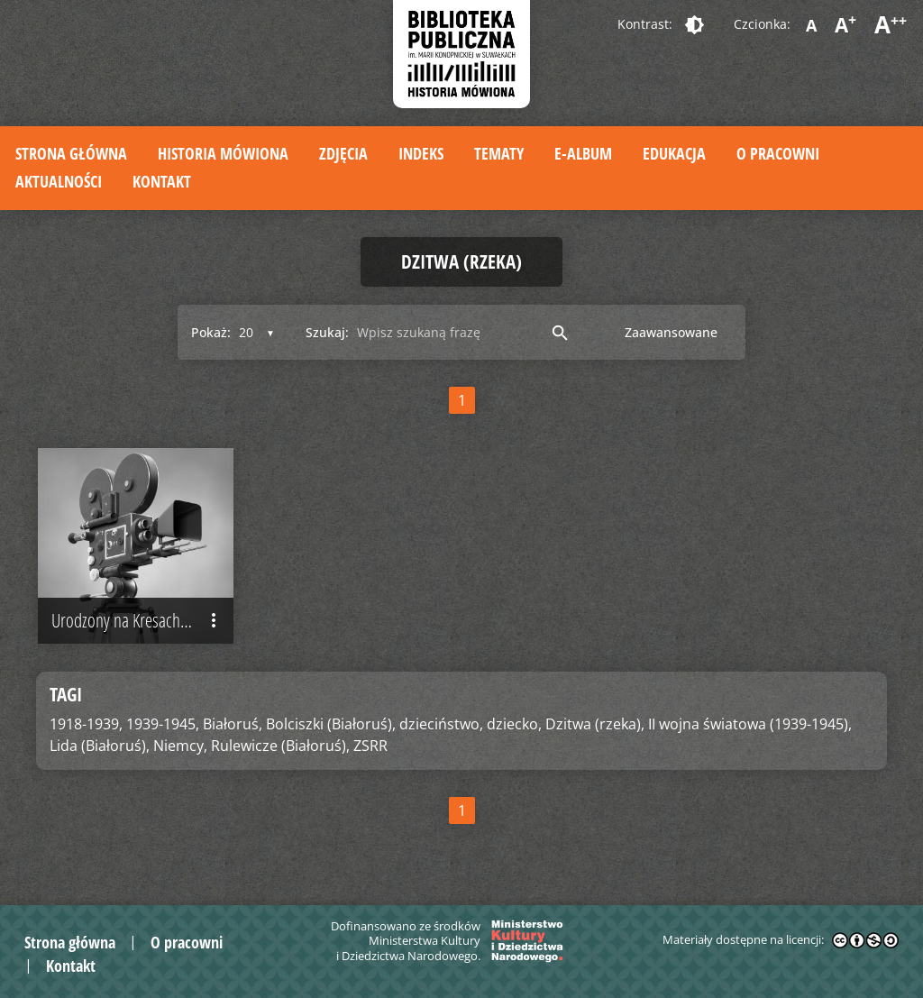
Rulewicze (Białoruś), (280, 745)
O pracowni (777, 153)
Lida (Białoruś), (100, 745)
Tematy (499, 153)
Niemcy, (180, 745)
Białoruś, (232, 724)
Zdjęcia (343, 153)
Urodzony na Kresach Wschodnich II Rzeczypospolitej (142, 620)
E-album (583, 153)
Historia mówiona (223, 153)
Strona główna (71, 153)
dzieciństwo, (441, 724)
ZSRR (370, 745)
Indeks (420, 153)
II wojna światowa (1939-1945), (750, 724)
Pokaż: (211, 332)
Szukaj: (327, 332)
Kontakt (162, 181)
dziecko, (514, 724)
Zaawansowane (671, 332)
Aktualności (58, 181)
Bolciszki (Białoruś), (331, 724)
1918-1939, (86, 724)
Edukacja (674, 153)
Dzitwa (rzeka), (594, 724)
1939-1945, (162, 724)
